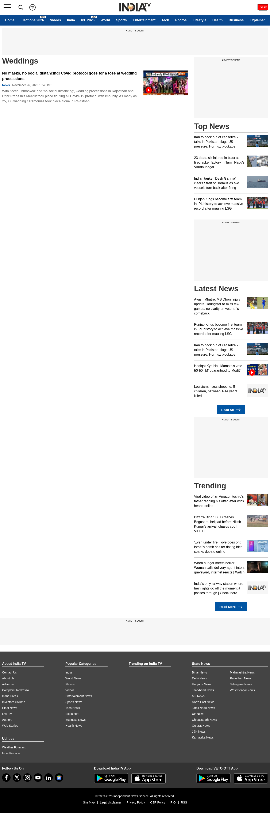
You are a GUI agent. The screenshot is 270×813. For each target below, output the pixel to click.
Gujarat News (201, 725)
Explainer (257, 20)
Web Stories (10, 725)
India (71, 20)
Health (217, 20)
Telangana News (241, 684)
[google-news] (59, 777)
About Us (8, 678)
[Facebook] (6, 777)
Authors (7, 719)
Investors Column (13, 702)
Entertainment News (78, 696)
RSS (184, 802)
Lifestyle (199, 20)
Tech (165, 20)
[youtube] (38, 777)
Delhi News (199, 678)
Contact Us (9, 672)
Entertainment (144, 20)
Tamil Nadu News (203, 708)
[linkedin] (48, 777)
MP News (198, 696)
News (6, 85)
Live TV (7, 713)
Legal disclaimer (110, 802)
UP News (198, 713)
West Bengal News (242, 690)
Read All (231, 409)
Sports (121, 20)
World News (73, 678)
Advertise (8, 684)
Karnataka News (203, 737)
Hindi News (9, 708)
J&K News (199, 731)
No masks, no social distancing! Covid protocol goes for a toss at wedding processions (69, 76)
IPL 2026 (88, 20)
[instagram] (27, 777)
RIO (173, 802)
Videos (55, 20)
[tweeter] (17, 777)
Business (236, 20)
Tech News (72, 708)
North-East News (203, 702)
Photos (180, 20)
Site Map (88, 802)
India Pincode (11, 753)
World (105, 20)
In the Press (10, 696)
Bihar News (199, 672)
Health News (73, 725)
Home (9, 20)
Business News (75, 719)
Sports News (73, 702)
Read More (230, 606)
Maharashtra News (242, 672)
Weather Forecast (14, 747)
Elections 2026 (32, 20)
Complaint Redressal (16, 690)
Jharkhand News (203, 690)
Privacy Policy (136, 802)
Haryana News (201, 684)
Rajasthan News (240, 678)
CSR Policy (157, 802)
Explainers (72, 713)
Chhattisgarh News (204, 719)
